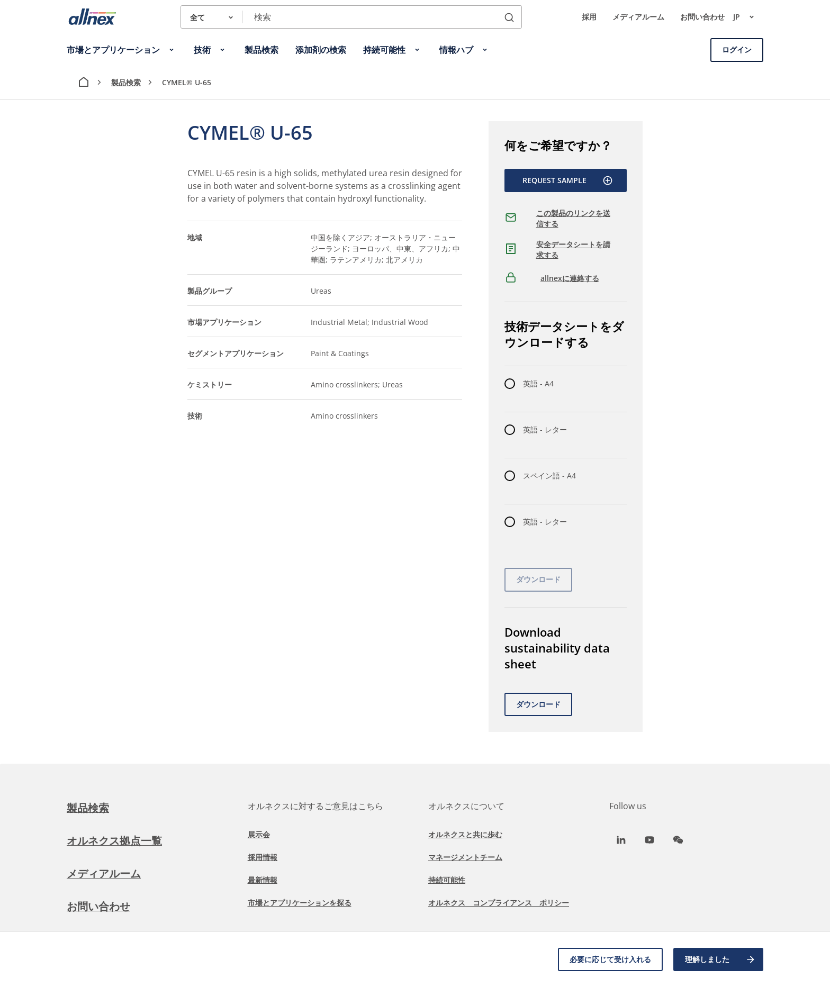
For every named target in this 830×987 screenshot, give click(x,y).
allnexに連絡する (569, 278)
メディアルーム (638, 17)
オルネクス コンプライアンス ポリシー (498, 903)
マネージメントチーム (465, 857)
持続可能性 (446, 880)
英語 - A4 (538, 383)
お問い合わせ (702, 17)
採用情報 (262, 857)
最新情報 (262, 880)
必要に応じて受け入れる (610, 959)
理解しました (720, 959)
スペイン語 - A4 (549, 475)
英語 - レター (545, 429)
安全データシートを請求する (573, 249)
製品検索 (126, 82)
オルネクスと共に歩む (465, 834)
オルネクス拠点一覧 (114, 841)
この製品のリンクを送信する (573, 218)
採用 (589, 17)
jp (748, 17)
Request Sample (567, 180)
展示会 (259, 834)
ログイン (737, 49)
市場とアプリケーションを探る (299, 903)
